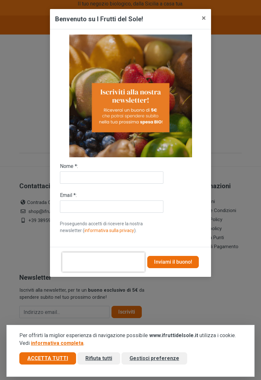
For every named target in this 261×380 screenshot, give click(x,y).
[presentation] (103, 262)
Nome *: (69, 166)
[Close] (204, 18)
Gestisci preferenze (154, 359)
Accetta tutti (47, 359)
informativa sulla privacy (109, 230)
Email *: (68, 195)
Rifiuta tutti (98, 359)
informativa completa (57, 343)
